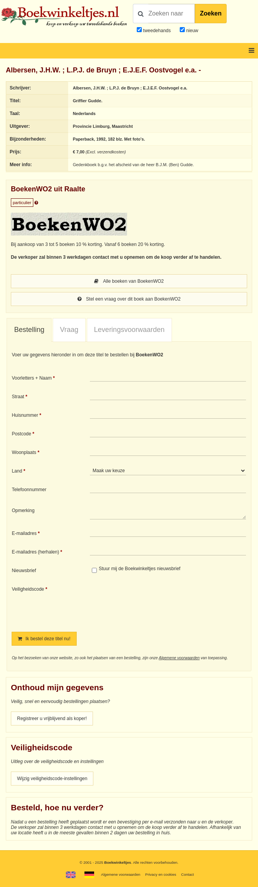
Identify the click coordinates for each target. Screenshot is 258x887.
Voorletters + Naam (32, 378)
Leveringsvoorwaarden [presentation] (129, 329)
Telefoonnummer (29, 489)
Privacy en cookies (160, 874)
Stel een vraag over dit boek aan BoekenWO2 (129, 299)
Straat (18, 396)
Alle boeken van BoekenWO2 (128, 281)
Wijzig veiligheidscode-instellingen (52, 778)
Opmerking (23, 510)
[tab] (29, 330)
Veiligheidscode (28, 589)
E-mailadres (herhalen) (35, 552)
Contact (187, 874)
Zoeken (211, 13)
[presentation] (154, 603)
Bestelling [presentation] (29, 329)
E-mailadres (24, 533)
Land (17, 471)
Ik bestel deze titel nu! (44, 638)
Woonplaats (24, 452)
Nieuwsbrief (24, 570)
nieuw (191, 30)
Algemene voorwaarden (179, 658)
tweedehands (156, 30)
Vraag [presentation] (69, 329)
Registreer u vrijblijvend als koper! (52, 718)
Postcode (21, 434)
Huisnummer (25, 415)
